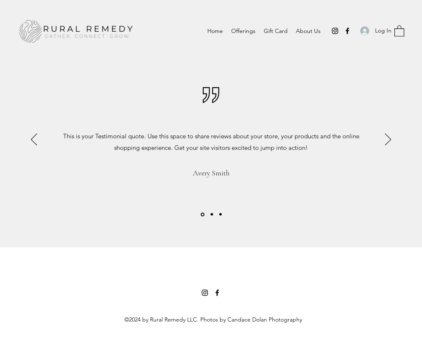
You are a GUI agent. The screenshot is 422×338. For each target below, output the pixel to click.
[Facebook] (347, 31)
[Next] (388, 140)
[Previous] (34, 140)
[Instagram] (335, 31)
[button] (399, 31)
